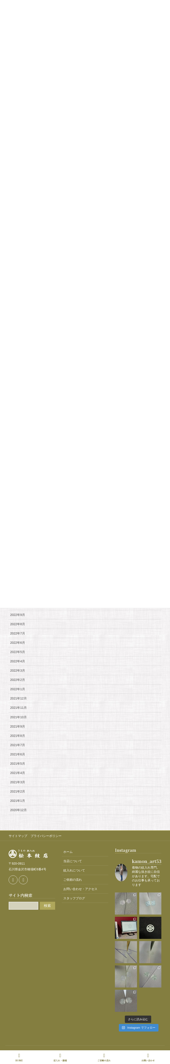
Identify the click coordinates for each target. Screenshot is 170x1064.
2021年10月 (18, 717)
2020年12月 (18, 810)
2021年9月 (17, 726)
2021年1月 (17, 800)
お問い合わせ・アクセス (80, 889)
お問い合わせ (148, 1057)
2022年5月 (17, 652)
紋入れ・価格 (60, 1057)
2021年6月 (17, 754)
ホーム (68, 852)
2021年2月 (17, 791)
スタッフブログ (74, 898)
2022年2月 (17, 680)
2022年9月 (17, 615)
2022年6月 (17, 642)
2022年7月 (17, 633)
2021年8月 (17, 735)
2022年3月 (17, 670)
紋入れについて (74, 870)
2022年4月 (17, 661)
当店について (72, 861)
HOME (19, 1057)
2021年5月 (17, 763)
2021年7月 (17, 745)
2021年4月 (17, 773)
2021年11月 (18, 707)
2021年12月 (18, 698)
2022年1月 (17, 689)
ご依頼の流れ (72, 879)
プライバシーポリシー (46, 836)
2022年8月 (17, 624)
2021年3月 (17, 782)
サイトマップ (18, 836)
